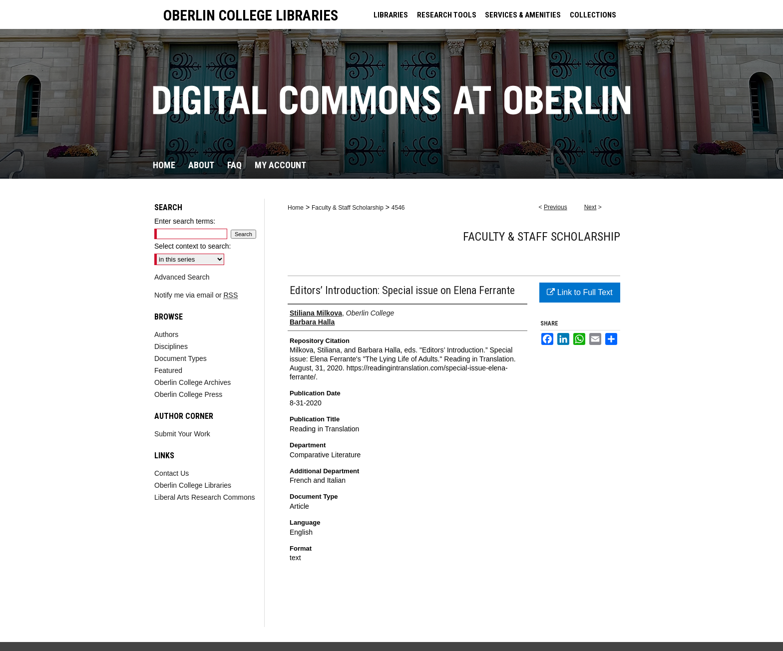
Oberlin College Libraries (192, 485)
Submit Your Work (182, 434)
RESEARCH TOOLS (446, 14)
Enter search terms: (184, 221)
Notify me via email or (196, 295)
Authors (166, 334)
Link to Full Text (579, 292)
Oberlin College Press (188, 394)
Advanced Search (182, 277)
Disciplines (171, 346)
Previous (555, 207)
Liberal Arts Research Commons (204, 497)
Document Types (180, 358)
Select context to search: (192, 246)
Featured (168, 370)
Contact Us (171, 473)
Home (296, 207)
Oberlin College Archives (192, 382)
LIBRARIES (391, 14)
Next (590, 207)
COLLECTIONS (593, 14)
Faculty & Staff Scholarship (348, 207)
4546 (398, 207)
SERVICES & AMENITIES (523, 14)
